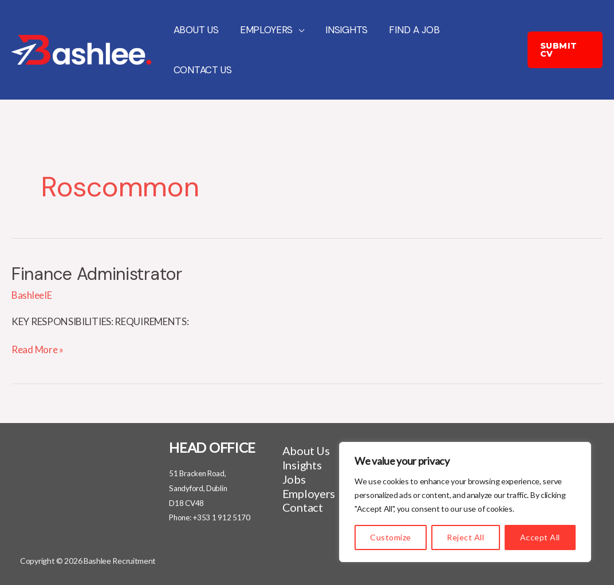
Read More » (37, 349)
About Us (195, 29)
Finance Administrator (96, 274)
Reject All (465, 537)
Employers (263, 29)
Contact (302, 507)
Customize (390, 537)
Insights (342, 29)
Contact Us (201, 70)
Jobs (294, 479)
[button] (564, 49)
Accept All (540, 537)
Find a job (407, 29)
